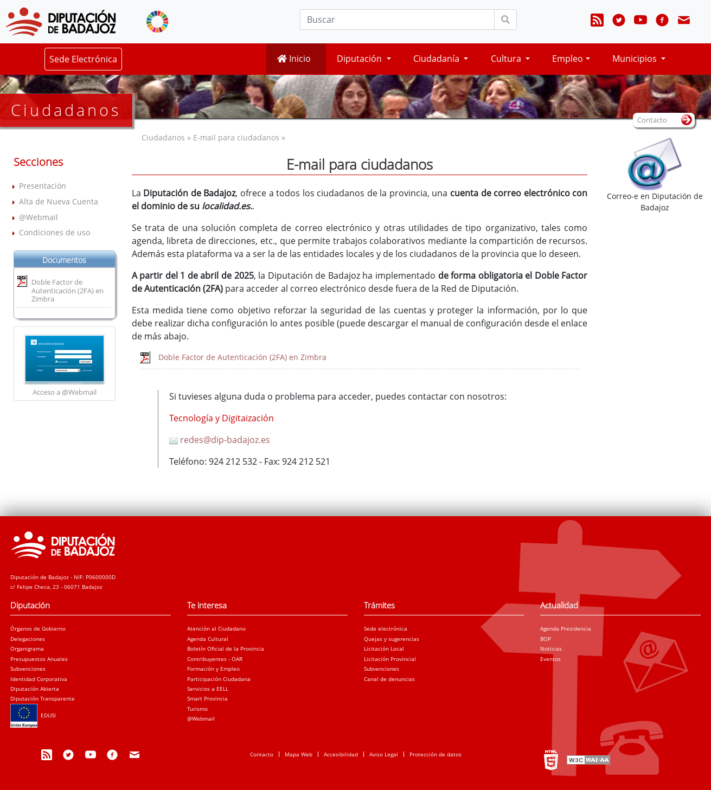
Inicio (294, 59)
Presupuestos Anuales (39, 659)
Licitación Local (384, 648)
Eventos (550, 659)
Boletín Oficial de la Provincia (225, 648)
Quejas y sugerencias (391, 639)
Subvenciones (28, 668)
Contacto (261, 754)
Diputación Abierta (34, 688)
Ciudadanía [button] (437, 59)
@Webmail (38, 217)
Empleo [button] (567, 59)
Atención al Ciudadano (216, 628)
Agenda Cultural (207, 639)
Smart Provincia (207, 698)
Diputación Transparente (42, 698)
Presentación (42, 186)
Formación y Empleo (213, 668)
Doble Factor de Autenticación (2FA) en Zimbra (67, 290)
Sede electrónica (385, 628)
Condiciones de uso (54, 232)
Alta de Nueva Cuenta (58, 201)
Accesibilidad (341, 754)
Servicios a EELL (207, 688)
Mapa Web (298, 754)
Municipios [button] (635, 59)
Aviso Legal (383, 754)
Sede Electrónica (83, 59)
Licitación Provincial (390, 659)
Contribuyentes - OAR (214, 659)
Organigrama (27, 648)
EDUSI (33, 715)
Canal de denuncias (389, 679)
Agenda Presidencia (565, 628)
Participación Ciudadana (219, 679)
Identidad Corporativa (38, 679)
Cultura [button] (507, 59)
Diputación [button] (360, 59)
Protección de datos (435, 754)
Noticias (551, 648)
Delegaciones (27, 639)
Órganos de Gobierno (38, 628)
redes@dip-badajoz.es (219, 440)
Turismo (197, 708)
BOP (545, 639)
